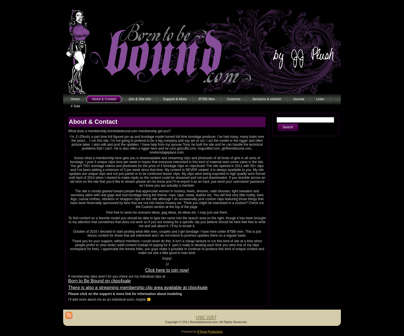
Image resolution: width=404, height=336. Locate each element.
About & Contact (93, 121)
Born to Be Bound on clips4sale (99, 280)
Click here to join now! (167, 270)
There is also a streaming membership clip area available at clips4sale (138, 287)
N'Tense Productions (209, 331)
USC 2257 (206, 317)
